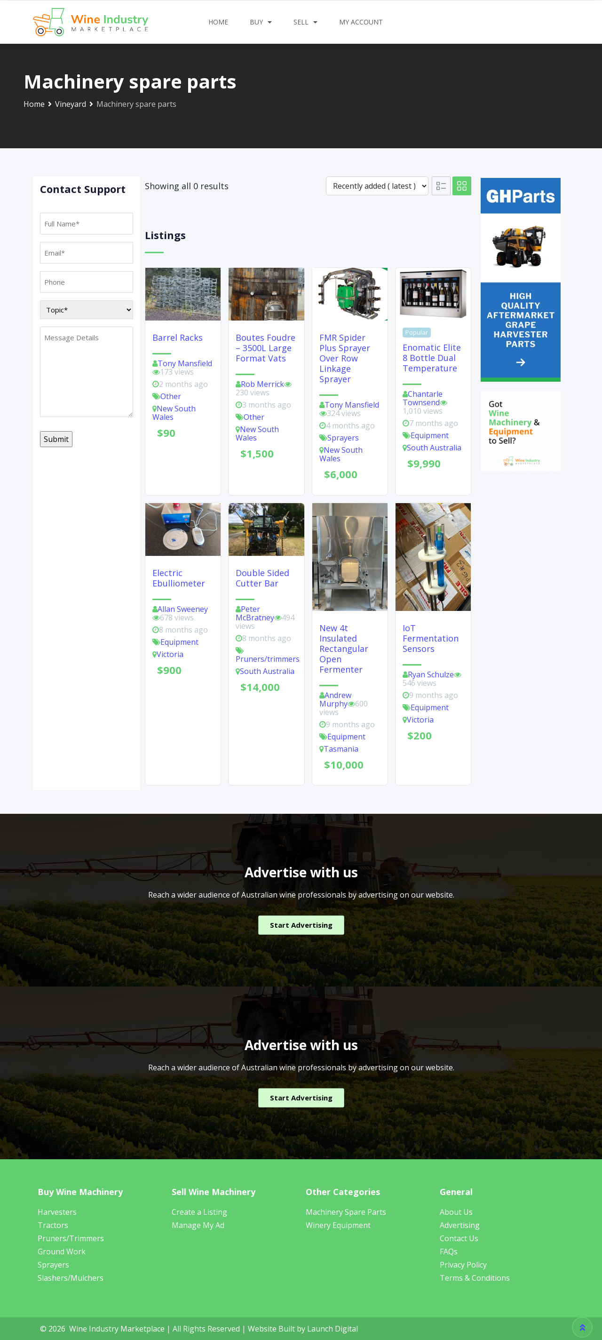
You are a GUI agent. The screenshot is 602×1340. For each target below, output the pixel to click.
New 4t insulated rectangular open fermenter (343, 648)
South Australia (434, 447)
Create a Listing (199, 1212)
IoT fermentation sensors (431, 638)
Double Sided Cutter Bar (262, 578)
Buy (261, 22)
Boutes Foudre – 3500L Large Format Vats (265, 348)
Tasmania (341, 749)
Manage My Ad (198, 1225)
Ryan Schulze (431, 674)
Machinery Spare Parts (346, 1212)
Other (170, 396)
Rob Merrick (262, 384)
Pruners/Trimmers (71, 1238)
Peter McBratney (255, 613)
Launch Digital (332, 1329)
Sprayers (343, 438)
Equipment (430, 435)
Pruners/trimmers (268, 659)
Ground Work (62, 1251)
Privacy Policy (463, 1265)
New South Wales (174, 412)
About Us (456, 1212)
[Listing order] (377, 186)
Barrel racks (177, 337)
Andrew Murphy (335, 699)
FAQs (449, 1251)
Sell (305, 22)
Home (218, 21)
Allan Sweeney (183, 609)
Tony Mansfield (185, 363)
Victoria (170, 654)
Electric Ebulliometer (178, 578)
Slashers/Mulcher (69, 1278)
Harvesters (57, 1212)
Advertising (460, 1225)
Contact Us (459, 1238)
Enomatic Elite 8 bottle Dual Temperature (432, 358)
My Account (361, 21)
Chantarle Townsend (423, 398)
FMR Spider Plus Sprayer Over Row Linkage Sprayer (344, 358)
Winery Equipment (338, 1225)
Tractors (53, 1225)
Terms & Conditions (475, 1278)
